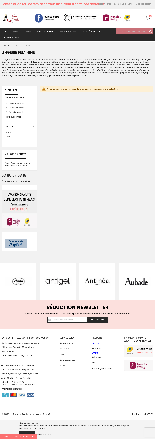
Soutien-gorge (118, 72)
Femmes (96, 343)
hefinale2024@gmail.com (20, 355)
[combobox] (134, 31)
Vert (8, 136)
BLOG (62, 365)
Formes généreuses (102, 368)
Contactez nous (67, 360)
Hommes (96, 348)
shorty (141, 72)
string (45, 75)
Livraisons (64, 348)
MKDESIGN (148, 414)
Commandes (66, 343)
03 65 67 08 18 (8, 351)
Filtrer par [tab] (11, 90)
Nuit (94, 362)
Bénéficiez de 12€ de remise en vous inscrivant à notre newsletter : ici (53, 4)
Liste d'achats (104, 4)
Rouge (9, 132)
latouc (5, 355)
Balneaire (96, 356)
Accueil (6, 45)
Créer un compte (124, 4)
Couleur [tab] (9, 126)
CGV (62, 354)
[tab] (19, 105)
